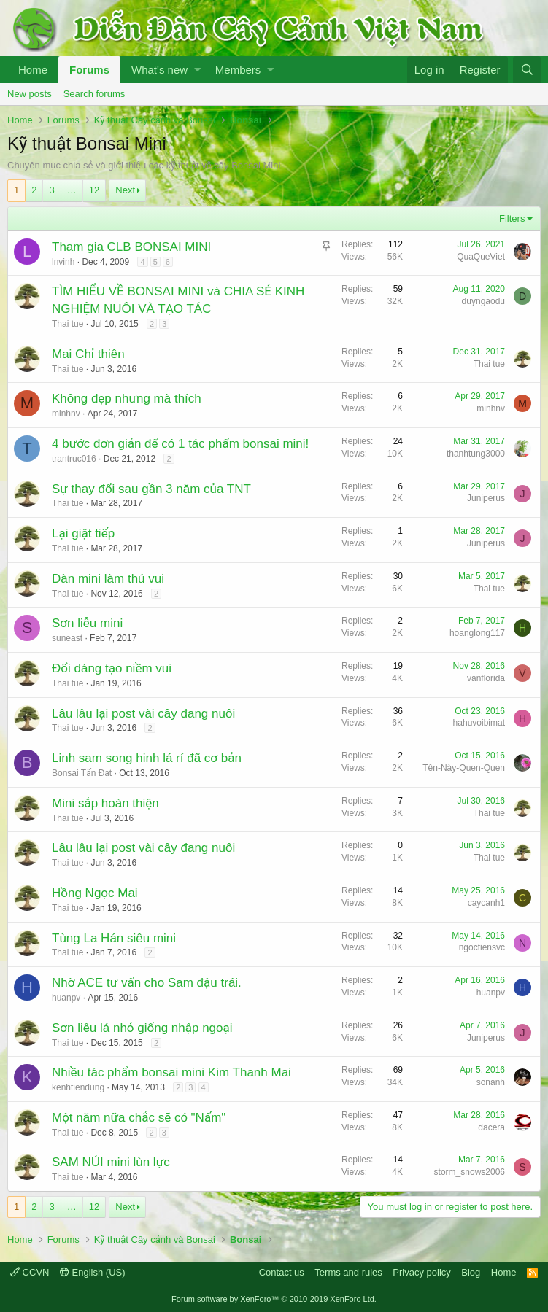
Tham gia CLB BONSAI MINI (131, 247)
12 (94, 190)
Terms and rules (348, 1272)
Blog (470, 1272)
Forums (89, 69)
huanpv (66, 998)
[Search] (527, 69)
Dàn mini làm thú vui (108, 579)
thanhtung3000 (476, 454)
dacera (491, 1127)
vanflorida (486, 678)
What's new (159, 69)
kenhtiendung (78, 1087)
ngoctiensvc (482, 947)
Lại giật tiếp (83, 533)
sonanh (490, 1082)
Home (32, 69)
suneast (67, 638)
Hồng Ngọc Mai (95, 893)
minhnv (66, 413)
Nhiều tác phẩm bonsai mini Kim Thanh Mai (171, 1072)
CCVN (29, 1272)
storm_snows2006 (469, 1172)
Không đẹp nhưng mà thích (126, 398)
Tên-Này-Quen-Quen (463, 768)
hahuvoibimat (479, 723)
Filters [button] (512, 218)
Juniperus (486, 498)
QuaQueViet (481, 257)
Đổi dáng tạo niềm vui (111, 668)
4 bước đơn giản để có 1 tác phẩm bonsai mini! (180, 444)
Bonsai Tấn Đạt (82, 773)
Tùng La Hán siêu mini (114, 938)
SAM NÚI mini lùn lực (111, 1162)
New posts (29, 93)
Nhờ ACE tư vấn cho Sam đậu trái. (147, 983)
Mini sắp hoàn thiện (105, 803)
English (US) (93, 1272)
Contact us (281, 1272)
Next (125, 190)
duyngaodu (483, 301)
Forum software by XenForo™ (274, 1298)
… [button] (72, 190)
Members (238, 69)
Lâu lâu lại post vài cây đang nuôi (143, 714)
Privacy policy (421, 1272)
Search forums (94, 93)
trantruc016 (74, 459)
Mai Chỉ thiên (88, 354)
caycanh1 (486, 903)
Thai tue (67, 324)
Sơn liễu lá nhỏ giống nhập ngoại (142, 1028)
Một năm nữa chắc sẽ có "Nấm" (138, 1118)
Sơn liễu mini (87, 623)
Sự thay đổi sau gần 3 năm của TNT (151, 489)
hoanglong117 (477, 633)
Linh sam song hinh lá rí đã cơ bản (147, 758)
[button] (197, 69)
